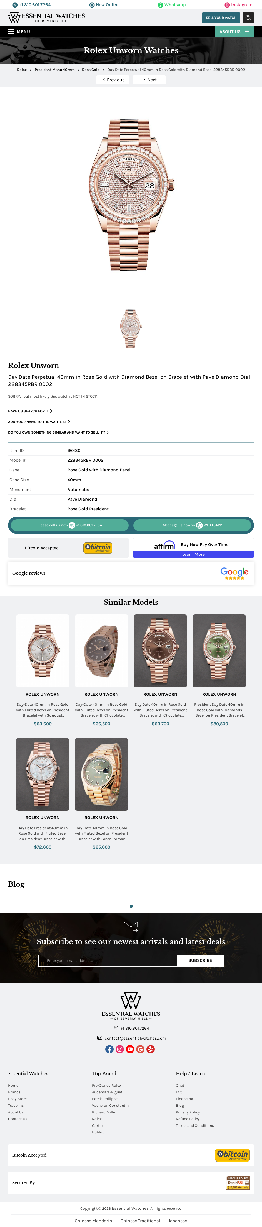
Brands (14, 1092)
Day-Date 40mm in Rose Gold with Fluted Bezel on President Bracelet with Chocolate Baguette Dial (101, 710)
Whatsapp (172, 4)
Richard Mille (103, 1112)
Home (13, 1085)
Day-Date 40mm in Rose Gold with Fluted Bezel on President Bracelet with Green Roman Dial (101, 834)
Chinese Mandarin (93, 1220)
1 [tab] (131, 906)
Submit (248, 17)
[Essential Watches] (46, 17)
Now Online (104, 4)
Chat (180, 1085)
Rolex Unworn (42, 694)
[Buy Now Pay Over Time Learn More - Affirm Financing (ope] (193, 548)
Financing (184, 1098)
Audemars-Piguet (107, 1092)
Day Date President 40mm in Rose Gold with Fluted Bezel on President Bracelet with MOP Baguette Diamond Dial (43, 834)
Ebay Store (17, 1098)
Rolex (97, 1119)
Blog (180, 1105)
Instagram (238, 4)
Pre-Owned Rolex (106, 1085)
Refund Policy (188, 1119)
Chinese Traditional (140, 1220)
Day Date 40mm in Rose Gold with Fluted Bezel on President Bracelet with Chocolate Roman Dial (160, 710)
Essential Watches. (130, 1208)
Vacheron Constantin (110, 1105)
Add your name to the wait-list (39, 421)
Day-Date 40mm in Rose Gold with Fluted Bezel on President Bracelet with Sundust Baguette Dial (42, 710)
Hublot (98, 1132)
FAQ (179, 1092)
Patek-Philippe (105, 1098)
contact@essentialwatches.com (131, 1038)
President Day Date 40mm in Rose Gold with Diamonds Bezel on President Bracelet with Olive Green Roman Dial (219, 710)
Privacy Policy (188, 1112)
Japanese (177, 1220)
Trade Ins (16, 1105)
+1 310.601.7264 (31, 4)
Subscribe (200, 960)
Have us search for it (30, 411)
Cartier (98, 1125)
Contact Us (17, 1119)
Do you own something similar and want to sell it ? (58, 432)
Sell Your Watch (221, 18)
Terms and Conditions (195, 1125)
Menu (23, 31)
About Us (234, 31)
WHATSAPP (192, 525)
